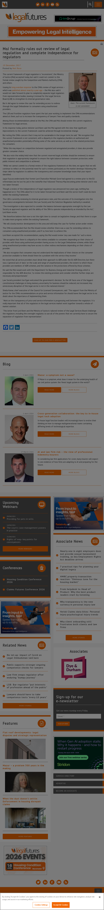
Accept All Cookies (60, 905)
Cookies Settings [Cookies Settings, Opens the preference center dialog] (41, 905)
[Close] (100, 897)
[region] (52, 901)
